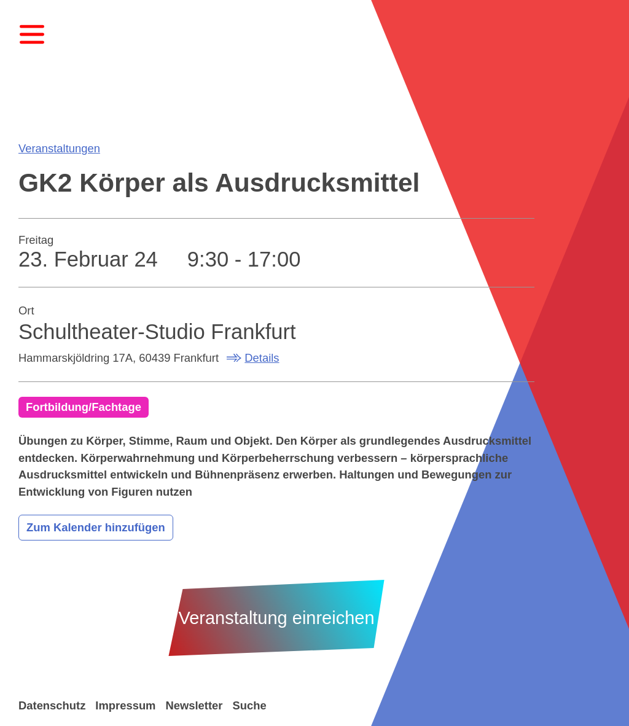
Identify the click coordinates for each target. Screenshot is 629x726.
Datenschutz (51, 705)
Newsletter (193, 705)
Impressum (125, 705)
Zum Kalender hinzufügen (95, 527)
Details (261, 357)
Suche (249, 705)
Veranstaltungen (59, 148)
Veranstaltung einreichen (276, 618)
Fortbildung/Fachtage (83, 406)
